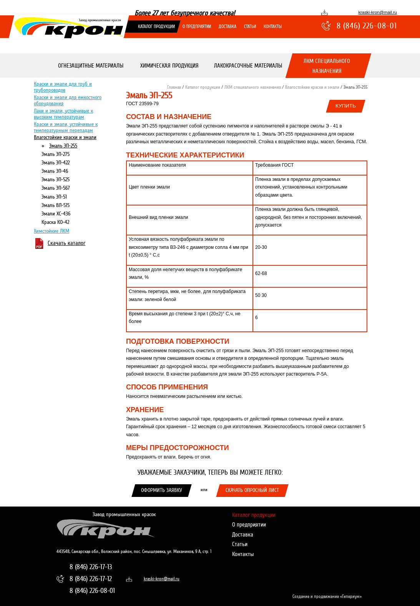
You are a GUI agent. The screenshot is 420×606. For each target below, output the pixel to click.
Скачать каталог (66, 243)
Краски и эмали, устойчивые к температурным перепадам (66, 127)
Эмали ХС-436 (56, 213)
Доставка (227, 26)
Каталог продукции (156, 26)
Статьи (250, 26)
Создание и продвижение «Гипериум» (327, 596)
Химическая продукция (169, 66)
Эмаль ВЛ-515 (56, 205)
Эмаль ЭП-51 (54, 196)
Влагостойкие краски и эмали (65, 137)
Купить (345, 106)
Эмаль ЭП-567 (56, 188)
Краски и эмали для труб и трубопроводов (63, 87)
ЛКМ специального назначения (327, 66)
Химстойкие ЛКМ (51, 230)
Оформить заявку (161, 490)
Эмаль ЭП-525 (56, 179)
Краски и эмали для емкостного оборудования (67, 100)
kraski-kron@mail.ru (378, 12)
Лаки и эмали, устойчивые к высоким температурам (63, 113)
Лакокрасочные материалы (248, 66)
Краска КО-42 (55, 222)
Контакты (273, 26)
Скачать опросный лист (252, 490)
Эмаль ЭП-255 (63, 145)
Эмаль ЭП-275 (56, 154)
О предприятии (197, 26)
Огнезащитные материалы (90, 66)
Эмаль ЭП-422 (56, 162)
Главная (174, 87)
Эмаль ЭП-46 (55, 171)
